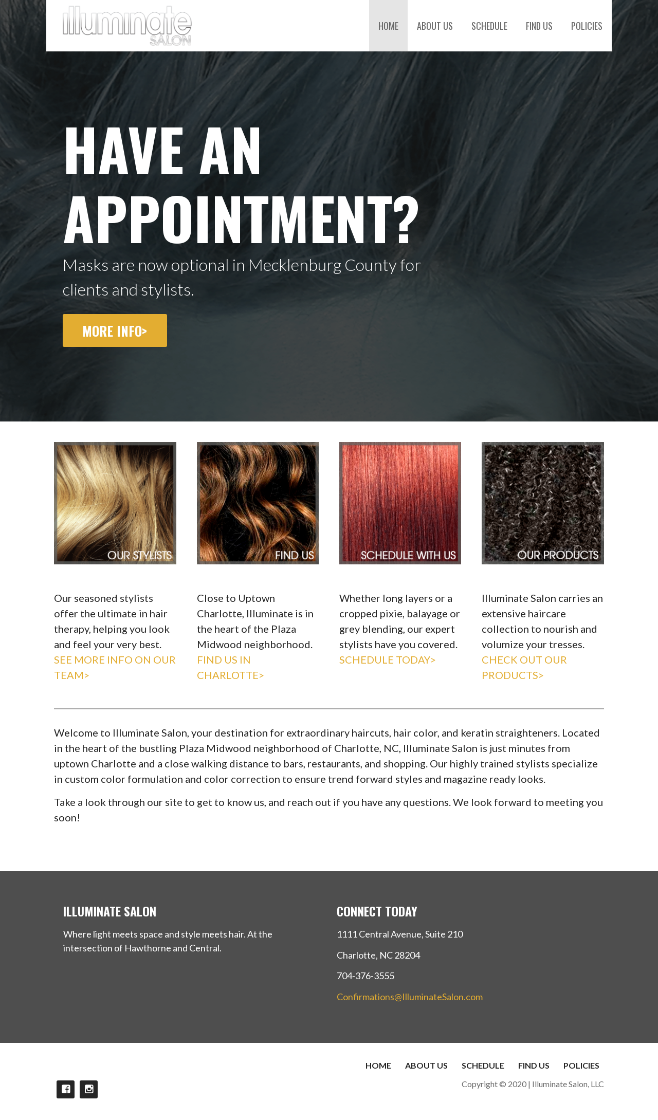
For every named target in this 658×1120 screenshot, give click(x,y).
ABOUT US (435, 25)
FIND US (539, 25)
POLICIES (586, 25)
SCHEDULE (489, 25)
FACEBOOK (66, 1089)
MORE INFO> (114, 330)
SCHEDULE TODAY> (387, 659)
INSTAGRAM (89, 1089)
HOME (388, 25)
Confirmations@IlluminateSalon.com (410, 996)
